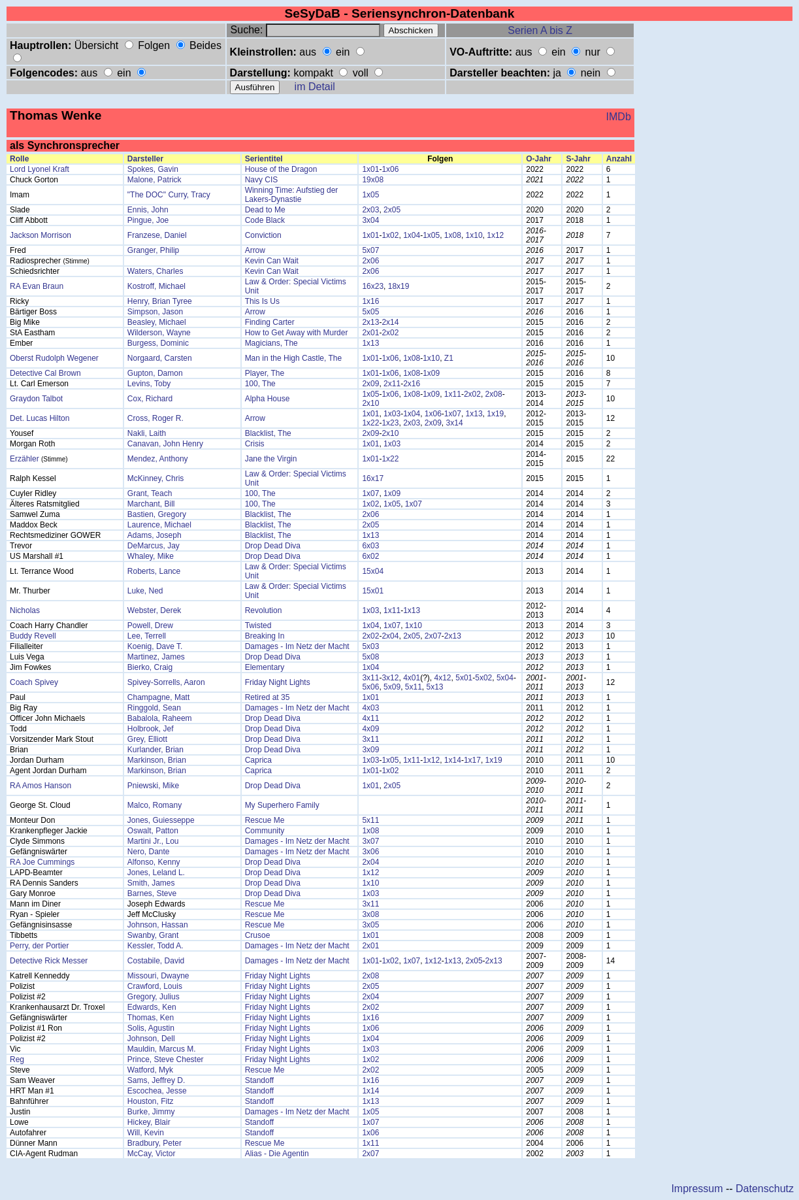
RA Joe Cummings (42, 862)
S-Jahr (578, 158)
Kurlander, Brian (155, 749)
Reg (17, 1059)
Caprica (258, 760)
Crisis (255, 443)
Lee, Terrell (146, 636)
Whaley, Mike (150, 556)
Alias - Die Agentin (277, 1153)
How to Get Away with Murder (296, 332)
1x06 (390, 169)
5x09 (391, 687)
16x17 (372, 478)
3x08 (370, 914)
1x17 (472, 760)
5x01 (463, 677)
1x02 (390, 235)
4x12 (442, 677)
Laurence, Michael (159, 524)
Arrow (255, 250)
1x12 (495, 235)
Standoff (259, 1080)
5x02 (483, 677)
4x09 (370, 728)
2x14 (390, 322)
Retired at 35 (267, 697)
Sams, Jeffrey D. (156, 1080)
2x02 (390, 332)
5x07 (370, 250)
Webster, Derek (154, 610)
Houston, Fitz (150, 1101)
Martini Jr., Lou (153, 841)
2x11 (391, 383)
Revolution (263, 610)
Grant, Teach (149, 493)
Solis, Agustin (150, 1028)
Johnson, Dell (151, 1038)
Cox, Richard (149, 398)
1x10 (474, 235)
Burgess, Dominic (158, 343)
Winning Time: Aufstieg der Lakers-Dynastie (291, 195)
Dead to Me (265, 209)
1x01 (370, 169)
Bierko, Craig (149, 667)
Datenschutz (765, 1188)
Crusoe (257, 935)
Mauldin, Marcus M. (161, 1049)
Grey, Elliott (147, 739)
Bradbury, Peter (154, 1143)
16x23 (372, 286)
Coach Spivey (34, 682)
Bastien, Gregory (156, 514)
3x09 (370, 749)
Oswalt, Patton (152, 830)
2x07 (433, 636)
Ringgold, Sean (154, 707)
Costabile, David (155, 960)
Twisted (258, 625)
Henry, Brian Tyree (159, 301)
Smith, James (151, 883)
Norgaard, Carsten (159, 358)
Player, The (264, 373)
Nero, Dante (148, 851)
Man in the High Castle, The (293, 358)
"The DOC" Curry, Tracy (168, 194)
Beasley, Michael (156, 322)
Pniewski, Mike (153, 785)
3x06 (370, 851)
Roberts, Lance (153, 571)
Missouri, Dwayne (158, 975)
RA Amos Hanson (40, 785)
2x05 (391, 209)
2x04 (390, 636)
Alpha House (267, 398)
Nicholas (25, 610)
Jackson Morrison (40, 235)
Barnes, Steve (151, 893)
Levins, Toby (149, 383)
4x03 (370, 707)
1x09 (431, 373)
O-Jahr (538, 158)
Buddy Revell (33, 636)
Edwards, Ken (151, 1007)
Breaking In (265, 636)
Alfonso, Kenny (153, 862)
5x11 (413, 687)
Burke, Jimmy (151, 1111)
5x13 (435, 687)
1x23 (390, 422)
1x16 (370, 301)
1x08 (452, 235)
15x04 (372, 571)
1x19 (495, 413)
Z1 (448, 358)
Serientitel (264, 158)
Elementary (265, 667)
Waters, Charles (155, 271)
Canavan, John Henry (165, 443)
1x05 (370, 194)
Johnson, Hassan (157, 924)
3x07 (370, 841)
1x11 (452, 394)
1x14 (452, 760)
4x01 (411, 677)
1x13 (370, 343)
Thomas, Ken (150, 1017)
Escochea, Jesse (157, 1090)
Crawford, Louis (154, 986)
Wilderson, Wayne (159, 332)
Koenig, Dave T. (155, 646)
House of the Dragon (281, 169)
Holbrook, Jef (150, 728)
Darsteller (145, 158)
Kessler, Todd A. (155, 945)
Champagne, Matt (158, 697)
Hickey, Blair (149, 1122)
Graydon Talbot (36, 398)
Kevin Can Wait (272, 260)
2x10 (370, 403)
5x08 (370, 656)
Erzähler (24, 458)
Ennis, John (148, 209)
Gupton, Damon (155, 373)
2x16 (411, 383)
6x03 (370, 545)
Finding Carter (270, 322)
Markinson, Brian (156, 760)
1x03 (391, 413)
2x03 (370, 209)
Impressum (697, 1188)
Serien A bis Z (540, 30)
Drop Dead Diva (273, 545)
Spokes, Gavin (152, 169)
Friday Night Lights (277, 682)
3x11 (370, 677)
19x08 (372, 179)
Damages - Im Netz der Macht (297, 646)
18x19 (399, 286)
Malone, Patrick (154, 179)
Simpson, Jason (155, 311)
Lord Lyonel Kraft (39, 169)
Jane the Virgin (271, 458)
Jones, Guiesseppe (161, 820)
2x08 (493, 394)
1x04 (411, 235)
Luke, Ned (145, 590)
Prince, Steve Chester (165, 1059)
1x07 (452, 413)
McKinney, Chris (155, 478)
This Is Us (262, 301)
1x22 (370, 422)
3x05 (370, 924)
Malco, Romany (154, 805)
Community (265, 830)
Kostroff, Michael (156, 286)
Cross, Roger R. (155, 418)
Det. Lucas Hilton (39, 418)
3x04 (370, 220)
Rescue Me (265, 820)
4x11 (370, 718)
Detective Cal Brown (45, 373)
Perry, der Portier (39, 945)
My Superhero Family (282, 805)
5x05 (370, 311)
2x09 (370, 383)
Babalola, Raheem (159, 718)
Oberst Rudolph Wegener (54, 358)
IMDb (618, 116)
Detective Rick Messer (49, 960)
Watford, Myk (150, 1070)
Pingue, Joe (148, 220)
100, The (260, 383)
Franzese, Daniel (157, 235)
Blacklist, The (268, 433)
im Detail (315, 86)
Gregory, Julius (153, 996)
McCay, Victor (151, 1153)
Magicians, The (271, 343)
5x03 (370, 646)
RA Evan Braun (36, 286)
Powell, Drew (150, 625)
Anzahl (619, 158)
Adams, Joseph (154, 535)
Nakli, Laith (146, 433)
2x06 (370, 260)
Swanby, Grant (152, 935)
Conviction (263, 235)
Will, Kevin (145, 1132)
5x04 (505, 677)
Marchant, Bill (151, 503)
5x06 (370, 687)
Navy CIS (261, 179)
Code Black (265, 220)
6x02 (370, 556)
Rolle (19, 158)
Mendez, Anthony (157, 458)
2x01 (370, 332)
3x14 (454, 422)
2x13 (370, 322)
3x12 (390, 677)
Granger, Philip (153, 250)
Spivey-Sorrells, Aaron (166, 682)
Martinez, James (156, 656)
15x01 (372, 590)
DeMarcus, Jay (153, 545)
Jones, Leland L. (156, 872)
